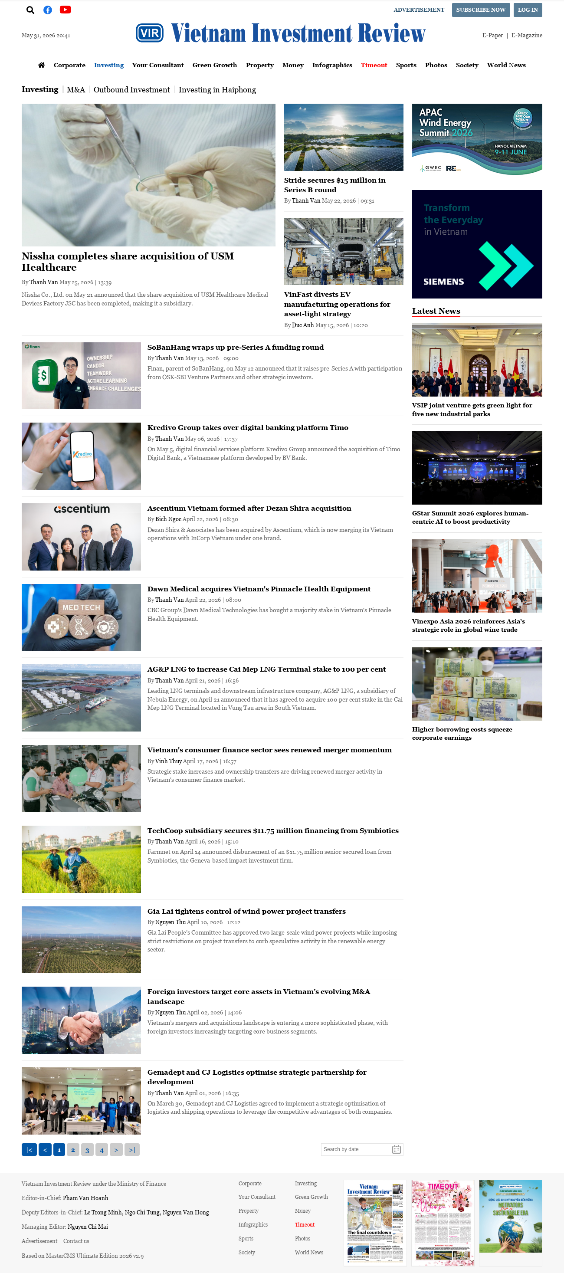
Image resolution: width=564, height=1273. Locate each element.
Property (260, 65)
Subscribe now (481, 10)
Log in (528, 10)
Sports (406, 65)
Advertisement (419, 10)
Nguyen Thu (170, 922)
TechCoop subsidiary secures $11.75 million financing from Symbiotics (273, 830)
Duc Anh (303, 325)
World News (506, 65)
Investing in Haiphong (217, 89)
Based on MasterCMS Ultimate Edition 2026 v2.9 (83, 1255)
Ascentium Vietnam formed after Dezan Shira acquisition (249, 508)
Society (467, 65)
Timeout (374, 65)
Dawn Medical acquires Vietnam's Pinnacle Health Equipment (259, 589)
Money (293, 65)
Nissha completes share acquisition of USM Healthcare (128, 261)
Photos (436, 65)
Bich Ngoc (168, 519)
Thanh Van (44, 282)
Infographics (332, 65)
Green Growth (215, 65)
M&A (76, 89)
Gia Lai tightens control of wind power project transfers (247, 911)
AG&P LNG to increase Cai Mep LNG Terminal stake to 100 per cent (267, 669)
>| (132, 1149)
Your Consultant (158, 65)
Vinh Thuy (168, 761)
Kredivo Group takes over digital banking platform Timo (248, 427)
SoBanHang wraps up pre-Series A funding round (236, 347)
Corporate (69, 65)
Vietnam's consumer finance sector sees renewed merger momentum (270, 750)
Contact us (76, 1241)
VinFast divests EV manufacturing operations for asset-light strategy (337, 304)
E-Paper (492, 35)
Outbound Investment (132, 89)
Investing (109, 65)
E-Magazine (527, 35)
